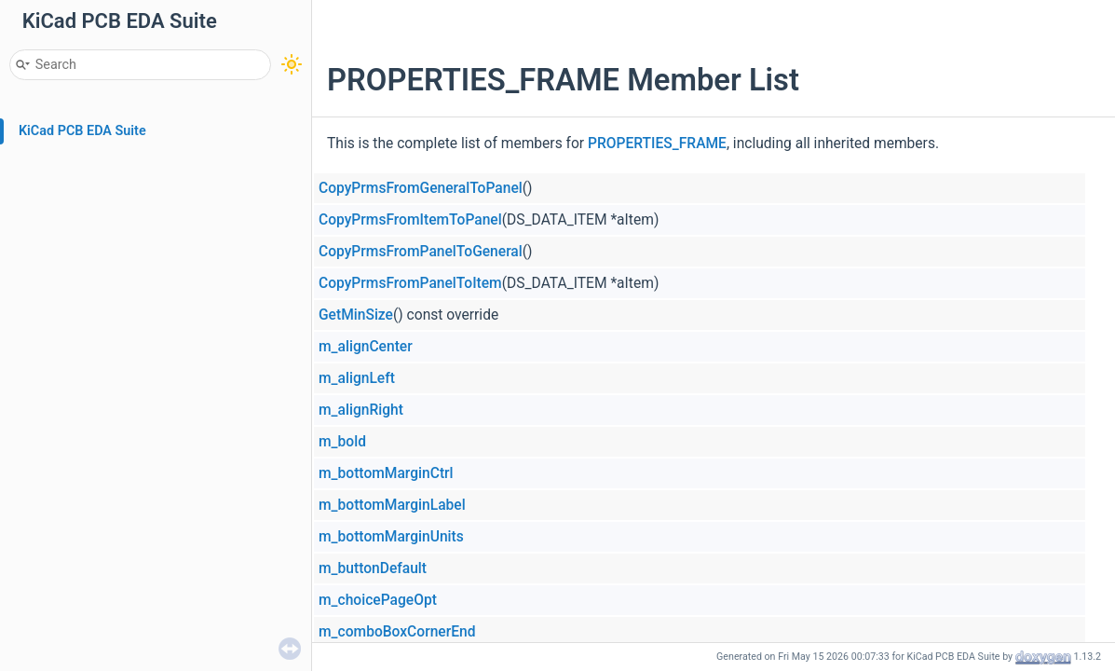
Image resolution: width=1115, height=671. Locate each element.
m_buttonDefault (373, 568)
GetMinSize (356, 315)
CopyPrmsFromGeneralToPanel (421, 188)
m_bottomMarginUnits (391, 536)
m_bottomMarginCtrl (386, 473)
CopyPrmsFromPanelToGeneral (421, 251)
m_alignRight (361, 410)
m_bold (342, 441)
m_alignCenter (366, 346)
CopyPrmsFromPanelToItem (410, 283)
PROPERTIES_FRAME (657, 143)
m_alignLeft (357, 378)
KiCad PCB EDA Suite (82, 131)
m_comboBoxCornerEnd (397, 631)
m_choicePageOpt (378, 600)
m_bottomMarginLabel (392, 505)
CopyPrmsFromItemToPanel (410, 220)
